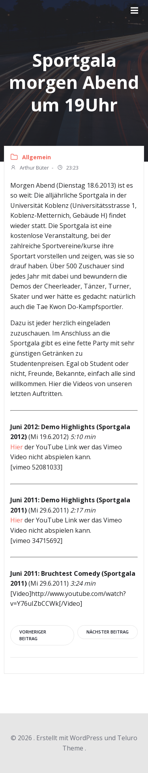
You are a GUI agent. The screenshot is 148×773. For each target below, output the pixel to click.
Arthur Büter (29, 168)
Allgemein (36, 157)
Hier (16, 447)
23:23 (68, 168)
